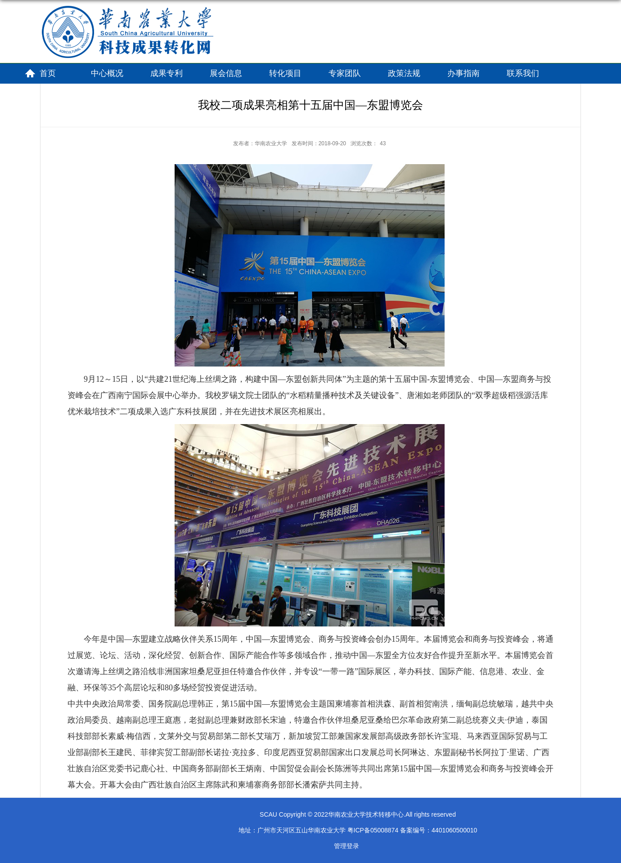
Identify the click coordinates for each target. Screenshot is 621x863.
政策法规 (404, 73)
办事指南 (463, 73)
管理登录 (346, 846)
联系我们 (523, 73)
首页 (48, 73)
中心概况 (107, 73)
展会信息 (226, 73)
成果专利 (166, 73)
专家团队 (344, 73)
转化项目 (285, 73)
